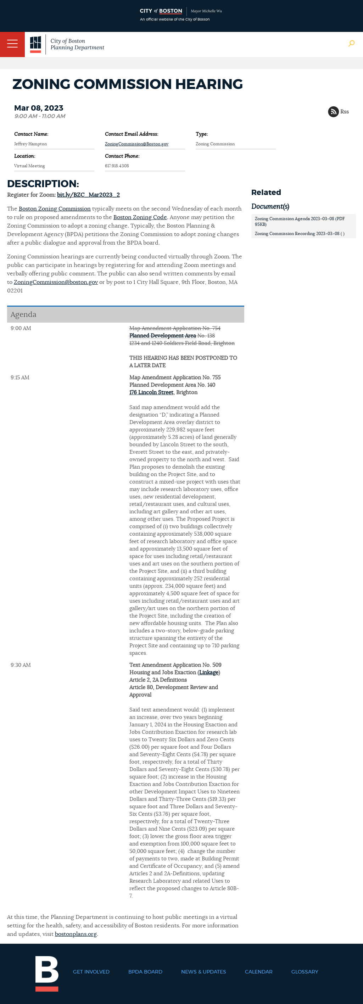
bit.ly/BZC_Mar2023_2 (88, 195)
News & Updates (203, 972)
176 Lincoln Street (151, 392)
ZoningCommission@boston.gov (56, 282)
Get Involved (91, 972)
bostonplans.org (76, 934)
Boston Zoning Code (140, 217)
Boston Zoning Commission (55, 209)
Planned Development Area (162, 336)
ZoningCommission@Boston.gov (136, 144)
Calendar (259, 972)
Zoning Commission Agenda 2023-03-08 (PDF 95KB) (300, 222)
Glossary (304, 972)
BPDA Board (145, 972)
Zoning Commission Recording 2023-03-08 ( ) (300, 234)
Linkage (208, 672)
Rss (344, 112)
